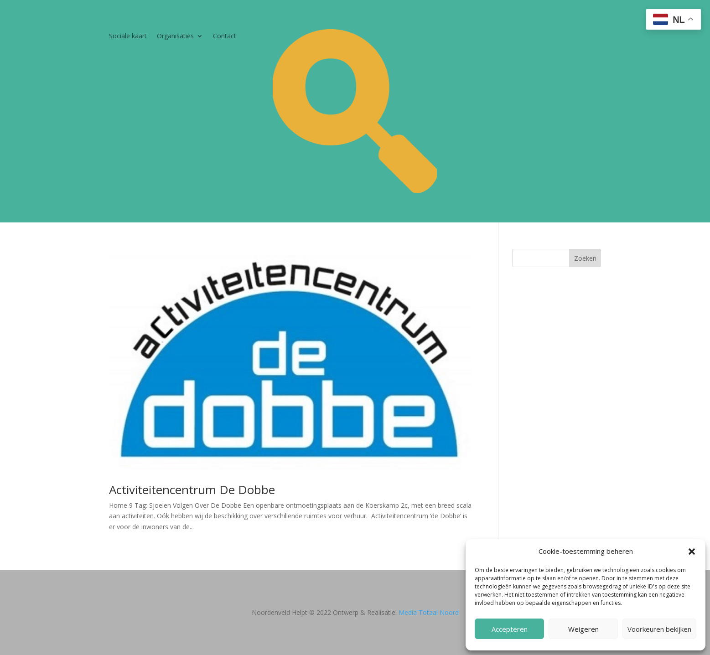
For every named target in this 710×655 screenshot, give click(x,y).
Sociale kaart (128, 36)
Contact (224, 36)
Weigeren (583, 629)
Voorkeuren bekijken (659, 629)
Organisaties (175, 36)
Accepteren (510, 629)
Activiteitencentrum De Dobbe (192, 489)
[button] (691, 551)
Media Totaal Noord (429, 612)
